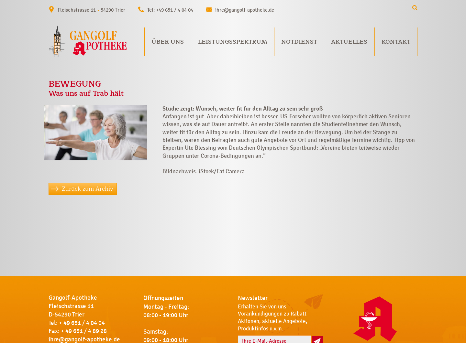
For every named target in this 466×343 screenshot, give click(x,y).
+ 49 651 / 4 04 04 (82, 323)
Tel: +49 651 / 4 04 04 (170, 10)
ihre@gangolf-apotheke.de (244, 10)
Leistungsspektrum (232, 42)
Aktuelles (349, 42)
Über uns (167, 42)
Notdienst (299, 42)
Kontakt (396, 42)
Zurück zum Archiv (87, 189)
